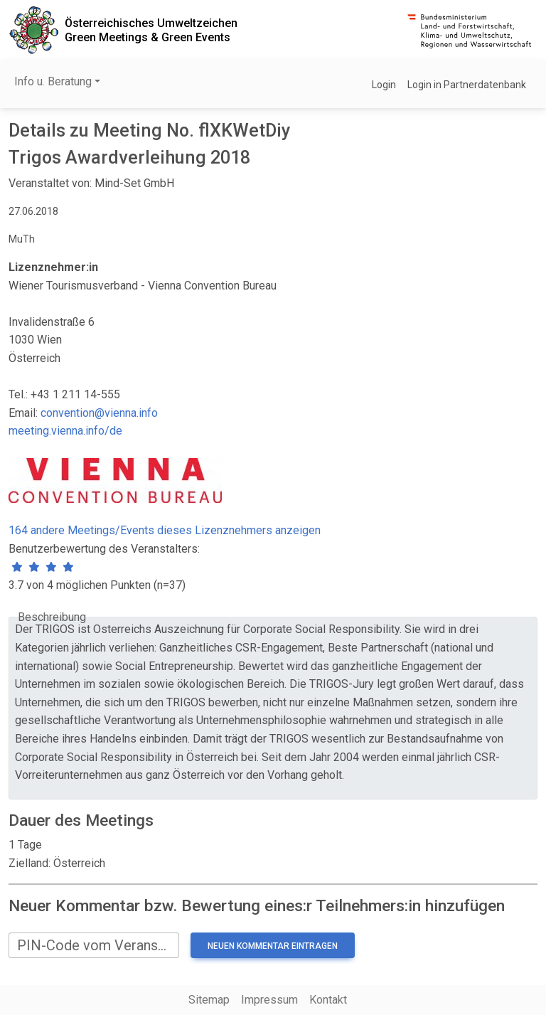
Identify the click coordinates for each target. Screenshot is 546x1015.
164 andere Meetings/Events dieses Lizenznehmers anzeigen (165, 530)
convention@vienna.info (99, 413)
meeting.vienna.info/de (65, 430)
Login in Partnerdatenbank (466, 84)
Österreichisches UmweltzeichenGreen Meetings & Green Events (151, 29)
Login (384, 84)
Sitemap (209, 999)
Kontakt (328, 999)
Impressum (269, 999)
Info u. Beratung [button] (53, 81)
